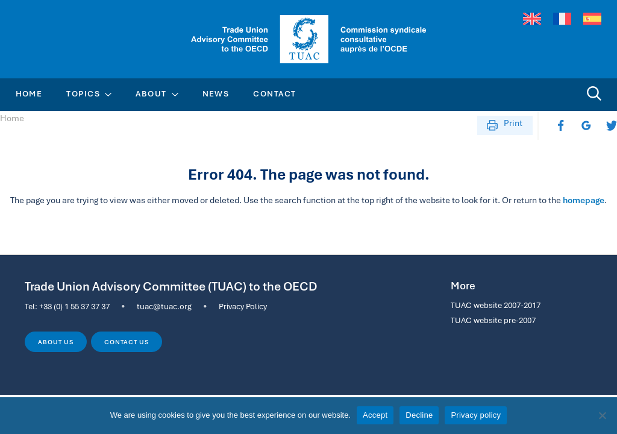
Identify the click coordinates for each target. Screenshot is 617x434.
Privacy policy (476, 415)
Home (29, 93)
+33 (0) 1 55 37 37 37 (74, 306)
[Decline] (602, 415)
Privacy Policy (243, 306)
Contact (274, 93)
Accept (375, 415)
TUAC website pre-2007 (493, 320)
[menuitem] (532, 19)
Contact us (126, 342)
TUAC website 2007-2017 (495, 305)
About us (55, 342)
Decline (419, 415)
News (216, 93)
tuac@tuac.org (164, 306)
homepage (583, 200)
